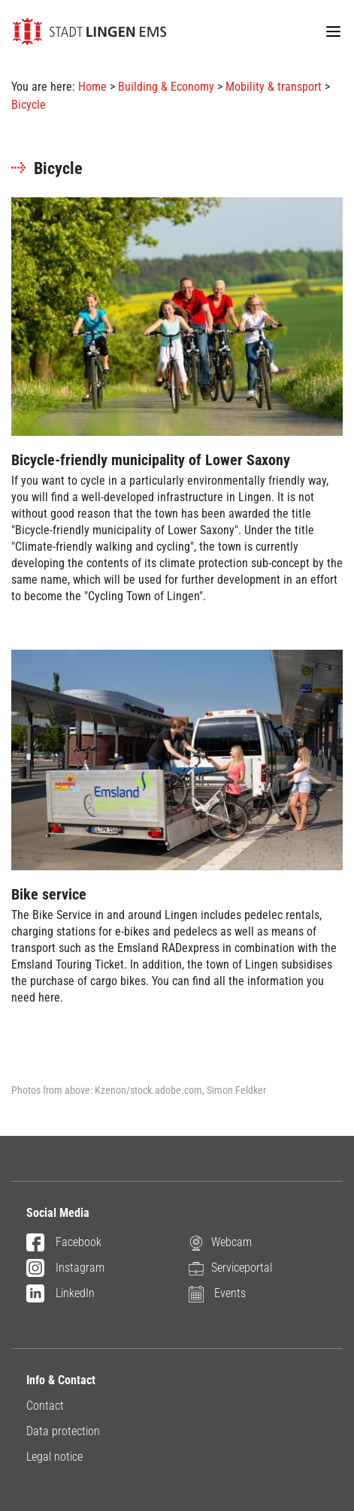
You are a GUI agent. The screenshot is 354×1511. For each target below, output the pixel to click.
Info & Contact (60, 1380)
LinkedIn (60, 1294)
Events (217, 1293)
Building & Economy (166, 87)
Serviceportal (230, 1267)
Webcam (220, 1242)
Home (92, 87)
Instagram (65, 1269)
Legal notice (54, 1456)
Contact (45, 1405)
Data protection (63, 1431)
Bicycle (28, 105)
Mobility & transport (273, 87)
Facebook (63, 1243)
